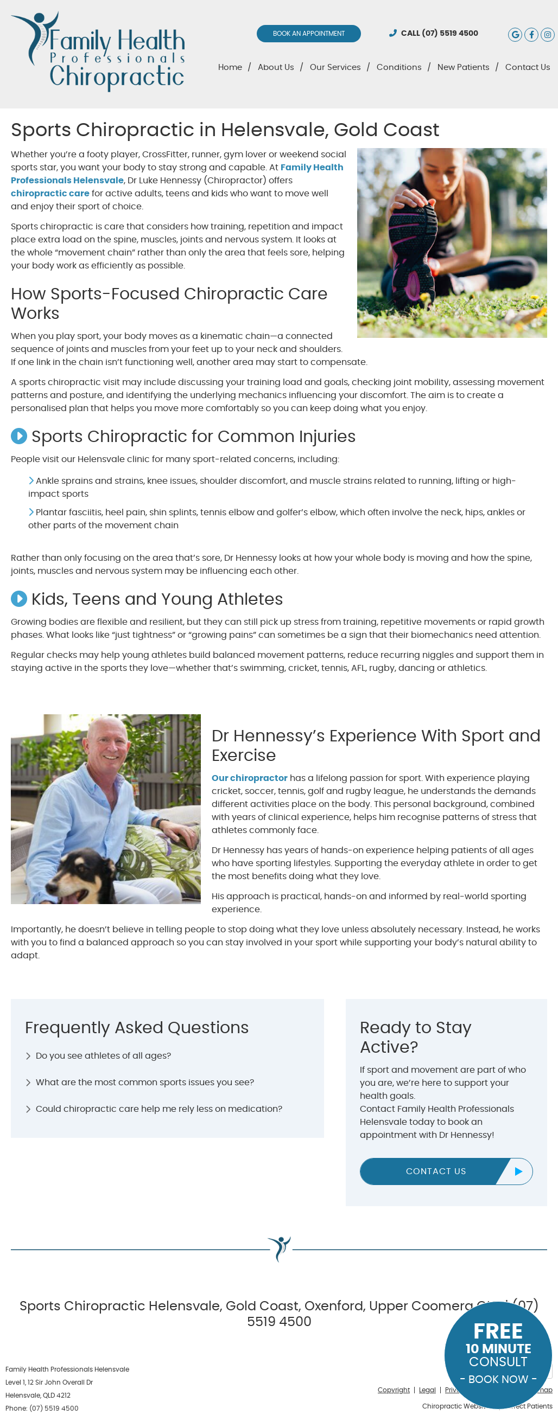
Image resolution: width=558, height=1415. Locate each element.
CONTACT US (436, 1171)
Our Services (335, 67)
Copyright (394, 1390)
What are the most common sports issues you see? (145, 1082)
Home (230, 67)
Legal (427, 1390)
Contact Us (527, 67)
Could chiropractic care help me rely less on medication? (159, 1109)
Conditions (399, 67)
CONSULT (498, 1353)
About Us (276, 67)
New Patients (463, 67)
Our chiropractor (250, 778)
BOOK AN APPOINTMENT (309, 33)
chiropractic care (50, 193)
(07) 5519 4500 (450, 33)
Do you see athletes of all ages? (103, 1056)
